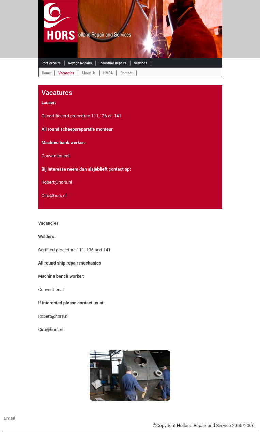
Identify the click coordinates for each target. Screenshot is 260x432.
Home (46, 73)
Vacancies (66, 73)
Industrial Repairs (113, 63)
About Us (89, 73)
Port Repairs (51, 63)
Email (9, 418)
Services (140, 63)
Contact (126, 73)
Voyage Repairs (80, 63)
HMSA (108, 73)
